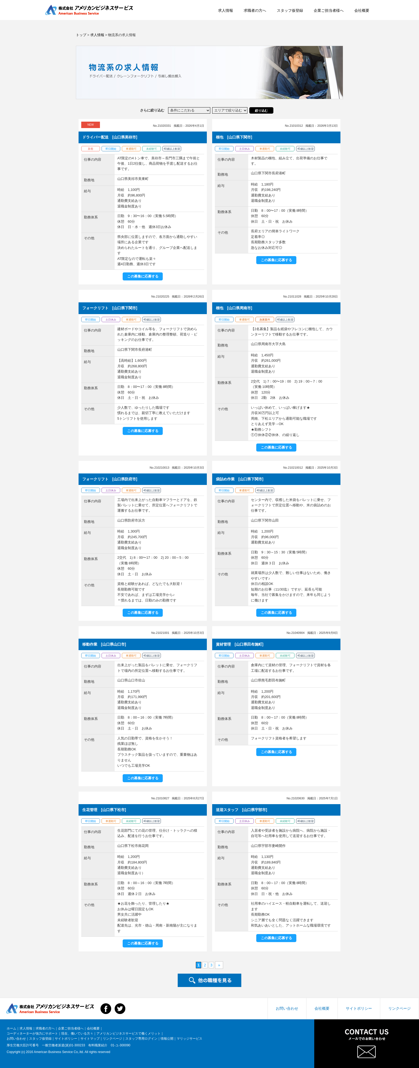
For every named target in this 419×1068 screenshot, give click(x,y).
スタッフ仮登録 (258, 13)
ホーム (11, 1028)
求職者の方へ (223, 13)
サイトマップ (90, 1038)
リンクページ (399, 1008)
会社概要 (330, 13)
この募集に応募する (142, 276)
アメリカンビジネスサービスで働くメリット (128, 1033)
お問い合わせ (287, 1008)
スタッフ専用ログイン (141, 1038)
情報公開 (167, 1038)
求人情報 (194, 13)
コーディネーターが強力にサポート (32, 1033)
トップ (81, 35)
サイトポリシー (359, 1008)
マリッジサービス (189, 1038)
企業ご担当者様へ (297, 13)
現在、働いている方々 (77, 1033)
